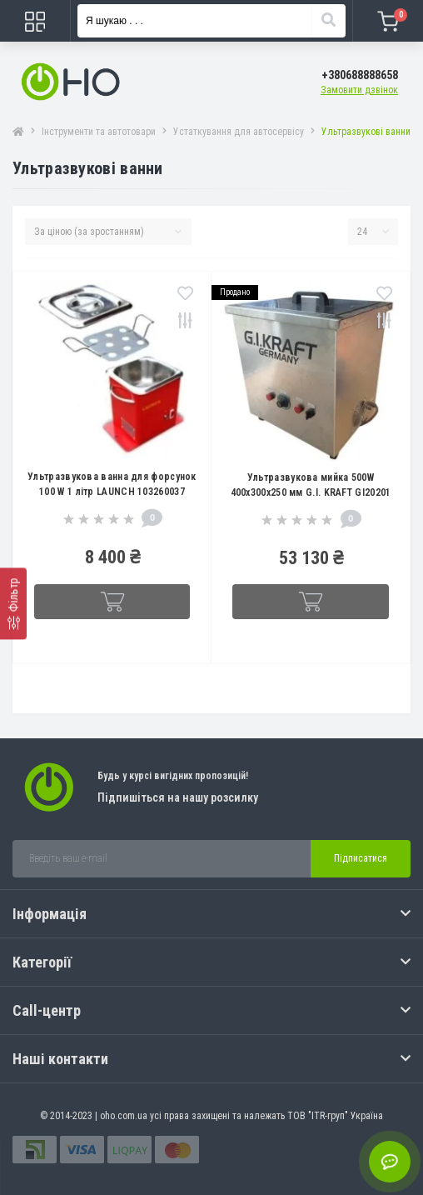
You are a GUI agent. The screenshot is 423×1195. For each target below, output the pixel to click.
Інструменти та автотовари (99, 132)
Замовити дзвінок (359, 90)
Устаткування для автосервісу (238, 132)
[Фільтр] (13, 603)
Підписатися (360, 858)
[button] (360, 75)
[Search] (328, 21)
